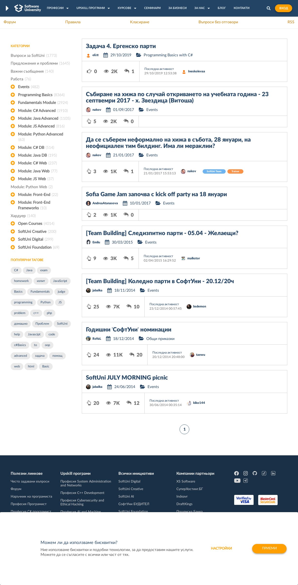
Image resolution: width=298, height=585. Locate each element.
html (31, 366)
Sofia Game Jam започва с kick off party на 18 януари (156, 194)
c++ (36, 313)
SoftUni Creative (37, 231)
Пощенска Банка (189, 511)
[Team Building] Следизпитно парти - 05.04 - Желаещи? (162, 233)
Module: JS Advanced (41, 126)
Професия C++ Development (82, 493)
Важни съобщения (32, 71)
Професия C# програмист (31, 511)
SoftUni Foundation (38, 247)
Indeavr (182, 496)
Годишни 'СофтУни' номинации (128, 330)
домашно (20, 323)
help (17, 334)
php (49, 313)
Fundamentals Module (43, 102)
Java (29, 270)
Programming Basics (41, 95)
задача (39, 355)
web (17, 366)
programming (23, 302)
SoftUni (62, 323)
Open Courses (36, 223)
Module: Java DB (37, 155)
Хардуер (23, 216)
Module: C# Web (37, 163)
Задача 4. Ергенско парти (121, 46)
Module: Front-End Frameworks (34, 206)
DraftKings (184, 504)
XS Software (185, 481)
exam (44, 270)
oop (47, 345)
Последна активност (159, 69)
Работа (21, 79)
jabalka (97, 290)
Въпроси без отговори (218, 22)
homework (21, 281)
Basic (45, 366)
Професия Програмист (29, 504)
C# (16, 270)
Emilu (96, 242)
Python (45, 302)
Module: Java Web (37, 171)
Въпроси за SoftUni (34, 55)
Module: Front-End (38, 194)
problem (19, 313)
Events (28, 87)
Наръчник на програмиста (31, 496)
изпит (41, 281)
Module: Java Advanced (44, 118)
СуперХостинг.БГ (189, 489)
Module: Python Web (32, 187)
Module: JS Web (36, 179)
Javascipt (34, 334)
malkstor (193, 258)
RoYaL (96, 338)
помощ (57, 355)
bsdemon (199, 306)
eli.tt (95, 55)
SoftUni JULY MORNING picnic (127, 378)
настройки (220, 548)
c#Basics (20, 345)
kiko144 (199, 403)
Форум (10, 22)
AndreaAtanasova (105, 203)
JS (60, 302)
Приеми (269, 548)
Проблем (42, 323)
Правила (73, 22)
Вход (283, 8)
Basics (18, 291)
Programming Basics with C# (168, 55)
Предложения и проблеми (40, 63)
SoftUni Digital (35, 239)
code (52, 334)
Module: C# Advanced (43, 110)
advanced (20, 355)
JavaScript (60, 281)
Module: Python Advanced (40, 137)
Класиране (139, 22)
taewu (200, 354)
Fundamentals (40, 291)
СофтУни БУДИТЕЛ (133, 504)
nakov (96, 109)
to (35, 345)
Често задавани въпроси (30, 481)
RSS (291, 22)
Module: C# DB (36, 147)
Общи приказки (160, 339)
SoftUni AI (126, 496)
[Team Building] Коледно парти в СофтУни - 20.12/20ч (160, 281)
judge (61, 291)
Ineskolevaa (196, 71)
